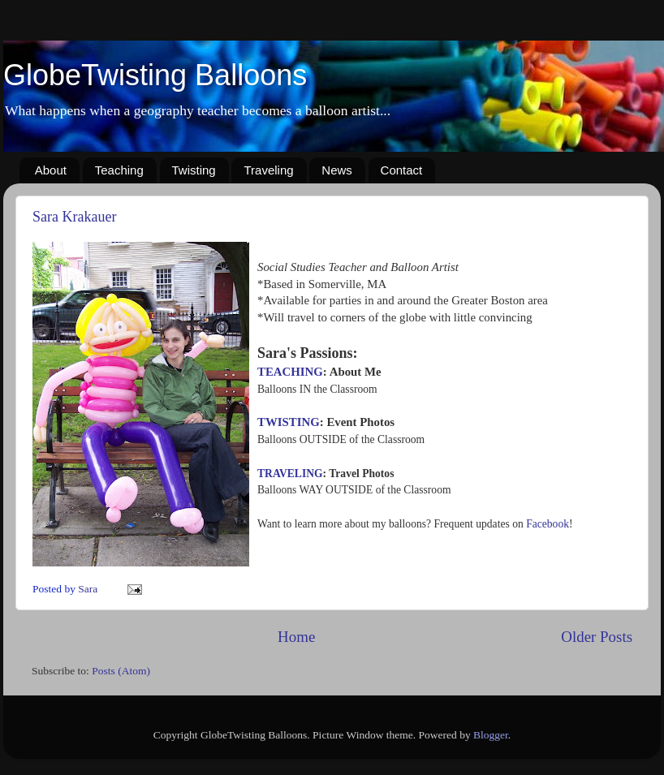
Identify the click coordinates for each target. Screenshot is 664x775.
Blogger (490, 735)
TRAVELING (290, 473)
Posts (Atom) (121, 671)
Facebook (547, 524)
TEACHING (290, 371)
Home (296, 636)
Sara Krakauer (74, 217)
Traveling (268, 170)
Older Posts (596, 636)
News (336, 170)
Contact (402, 170)
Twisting (194, 170)
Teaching (119, 170)
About (51, 170)
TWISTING (288, 421)
